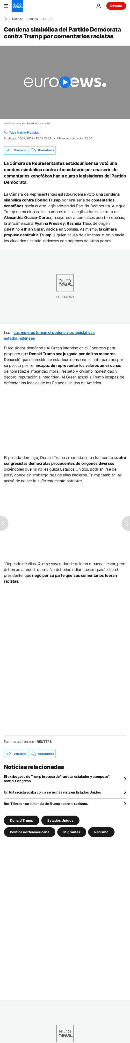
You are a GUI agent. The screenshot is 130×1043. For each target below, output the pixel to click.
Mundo (33, 18)
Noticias (17, 18)
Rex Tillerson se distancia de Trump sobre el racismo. (46, 804)
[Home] (5, 18)
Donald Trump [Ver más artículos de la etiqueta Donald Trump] (21, 820)
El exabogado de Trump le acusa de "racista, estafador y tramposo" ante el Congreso (57, 778)
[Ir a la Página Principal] (17, 6)
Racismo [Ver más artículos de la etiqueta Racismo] (101, 832)
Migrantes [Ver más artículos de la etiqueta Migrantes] (71, 832)
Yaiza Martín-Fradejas (24, 132)
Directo (116, 6)
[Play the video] (65, 82)
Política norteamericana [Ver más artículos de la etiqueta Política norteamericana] (29, 832)
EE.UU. (47, 18)
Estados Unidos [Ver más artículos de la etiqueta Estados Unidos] (60, 820)
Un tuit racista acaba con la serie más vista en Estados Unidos (52, 792)
